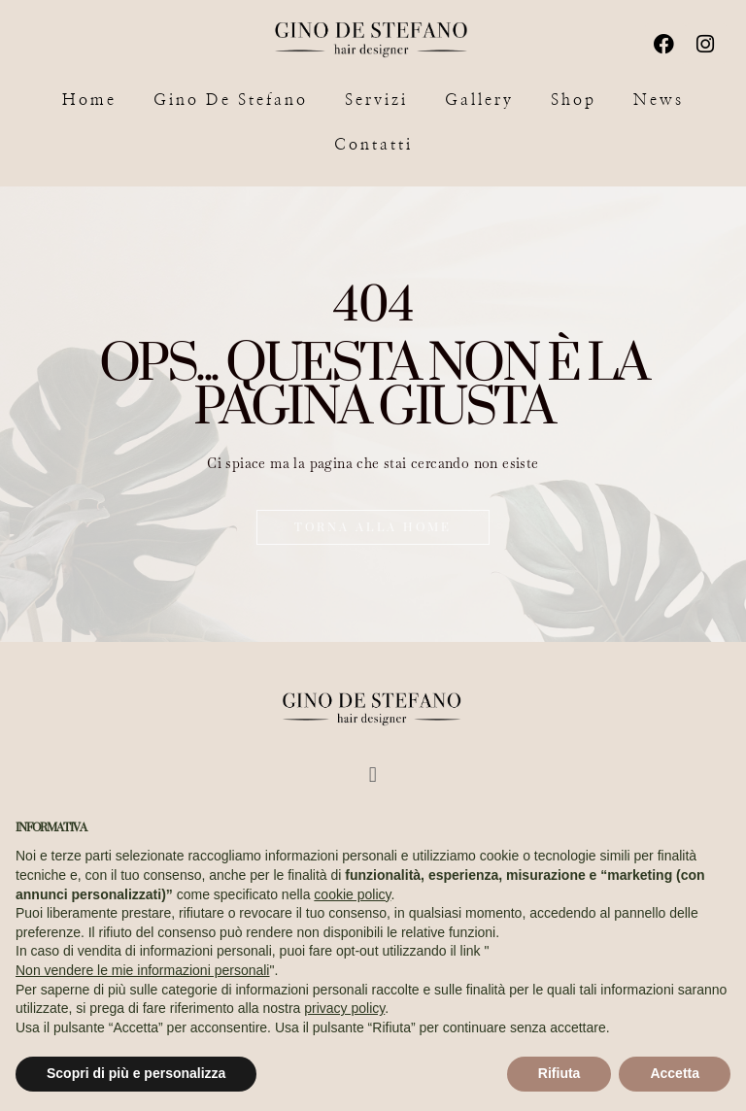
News (658, 100)
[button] (373, 774)
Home (89, 100)
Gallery (479, 100)
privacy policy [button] (344, 1008)
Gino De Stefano (230, 100)
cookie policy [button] (352, 894)
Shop (573, 100)
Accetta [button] (674, 1073)
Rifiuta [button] (559, 1073)
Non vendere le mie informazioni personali (142, 970)
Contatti (373, 144)
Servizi (376, 100)
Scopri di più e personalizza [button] (136, 1073)
